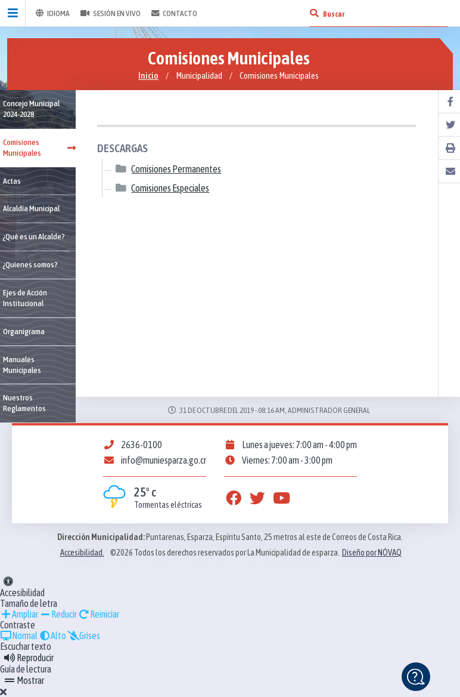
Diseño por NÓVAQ (372, 552)
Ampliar (19, 614)
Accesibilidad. (82, 552)
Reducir (58, 614)
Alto (52, 635)
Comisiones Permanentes (176, 169)
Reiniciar (98, 614)
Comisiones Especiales (170, 188)
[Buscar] (314, 13)
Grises (83, 635)
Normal (19, 635)
